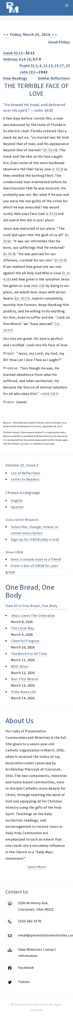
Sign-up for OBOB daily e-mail (35, 539)
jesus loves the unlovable (33, 615)
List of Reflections (25, 473)
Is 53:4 (9, 254)
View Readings (15, 78)
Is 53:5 (60, 260)
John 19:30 (43, 110)
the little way (22, 628)
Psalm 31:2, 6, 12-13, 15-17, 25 (44, 65)
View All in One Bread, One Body (31, 605)
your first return (24, 679)
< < (6, 35)
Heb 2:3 (37, 285)
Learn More (36, 866)
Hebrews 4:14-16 (17, 59)
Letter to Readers (25, 479)
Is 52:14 (50, 150)
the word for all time (29, 653)
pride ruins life (23, 692)
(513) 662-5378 (29, 921)
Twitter (24, 981)
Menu (66, 5)
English (17, 500)
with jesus (19, 666)
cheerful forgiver (25, 641)
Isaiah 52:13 (13, 53)
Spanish (17, 507)
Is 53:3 (57, 169)
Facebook (26, 967)
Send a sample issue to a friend (36, 559)
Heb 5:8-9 (50, 393)
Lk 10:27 (22, 298)
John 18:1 (27, 72)
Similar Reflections (54, 78)
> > (53, 35)
